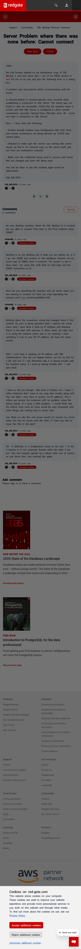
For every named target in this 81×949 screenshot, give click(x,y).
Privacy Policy (17, 915)
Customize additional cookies (25, 943)
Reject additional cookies (26, 934)
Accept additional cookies (26, 925)
